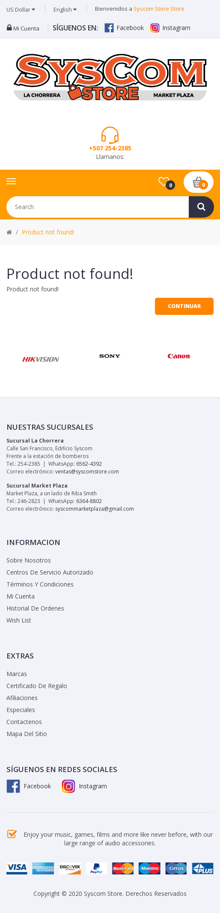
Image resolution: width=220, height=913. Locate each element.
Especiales (20, 710)
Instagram (170, 28)
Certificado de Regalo (36, 686)
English (65, 9)
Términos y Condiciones (40, 584)
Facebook (124, 28)
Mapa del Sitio (26, 734)
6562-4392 (89, 463)
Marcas (16, 674)
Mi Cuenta (20, 596)
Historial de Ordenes (35, 608)
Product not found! (48, 232)
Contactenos (24, 722)
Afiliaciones (22, 698)
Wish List (18, 620)
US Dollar (20, 9)
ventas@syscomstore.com (87, 471)
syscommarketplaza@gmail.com (94, 508)
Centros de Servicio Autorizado (49, 572)
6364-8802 (89, 501)
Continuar (184, 306)
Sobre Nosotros (28, 560)
